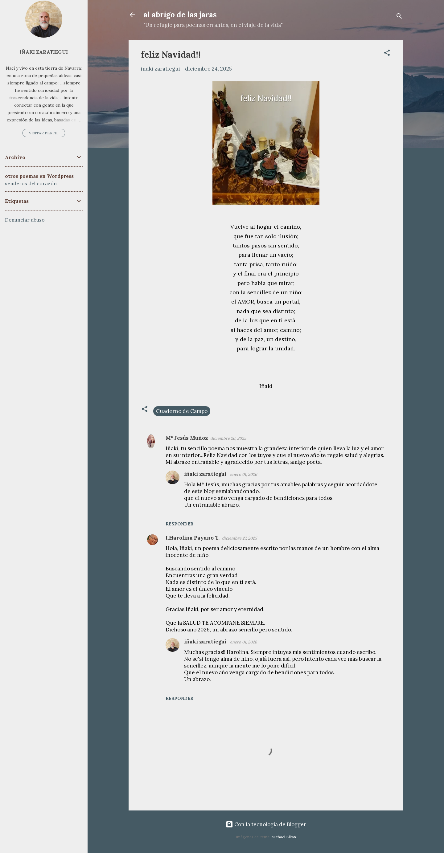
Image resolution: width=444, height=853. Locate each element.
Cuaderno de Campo (182, 411)
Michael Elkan (283, 837)
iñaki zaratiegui (206, 474)
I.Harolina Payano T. (193, 537)
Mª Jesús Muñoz (187, 438)
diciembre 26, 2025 (228, 438)
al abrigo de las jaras (180, 14)
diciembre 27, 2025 (239, 538)
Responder (179, 524)
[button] (387, 53)
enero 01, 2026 (243, 474)
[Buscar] (399, 16)
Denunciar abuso (25, 220)
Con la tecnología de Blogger (266, 824)
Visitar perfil (44, 133)
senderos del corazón (31, 183)
